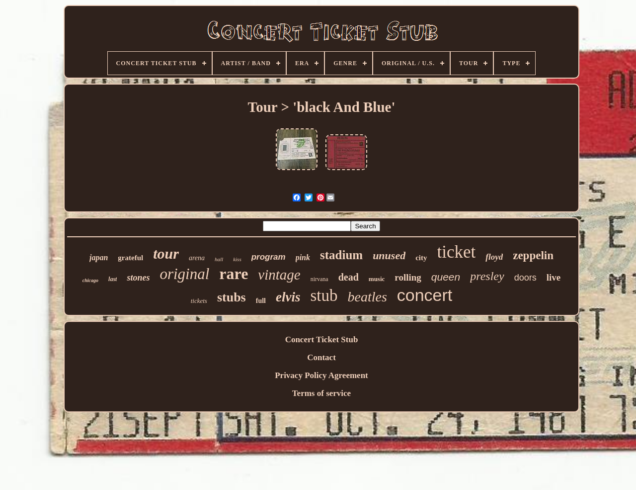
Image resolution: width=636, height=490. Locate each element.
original (184, 274)
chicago (90, 280)
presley (487, 276)
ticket (456, 252)
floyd (494, 257)
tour (166, 253)
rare (233, 274)
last (112, 279)
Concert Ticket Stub (321, 339)
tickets (199, 300)
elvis (288, 297)
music (377, 279)
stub (323, 295)
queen (445, 277)
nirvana (319, 279)
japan (98, 257)
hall (219, 259)
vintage (279, 275)
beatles (367, 296)
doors (525, 278)
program (268, 257)
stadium (341, 255)
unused (389, 255)
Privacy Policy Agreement (321, 375)
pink (303, 257)
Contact (321, 357)
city (421, 258)
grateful (130, 258)
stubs (231, 297)
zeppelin (533, 255)
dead (348, 277)
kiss (237, 259)
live (554, 277)
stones (138, 278)
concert (425, 295)
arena (197, 258)
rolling (408, 277)
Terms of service (321, 393)
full (261, 300)
